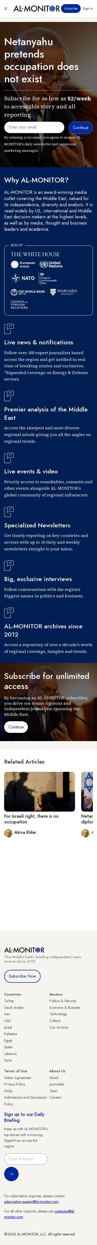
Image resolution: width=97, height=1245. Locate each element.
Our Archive (58, 1027)
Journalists (56, 1084)
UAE (7, 1020)
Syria (8, 1060)
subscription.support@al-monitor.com (31, 1201)
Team (53, 1090)
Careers (55, 1097)
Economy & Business (64, 1007)
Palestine (10, 1033)
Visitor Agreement (17, 1077)
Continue (16, 727)
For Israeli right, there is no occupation (31, 819)
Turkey (9, 1000)
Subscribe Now (22, 976)
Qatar (8, 1047)
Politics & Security (62, 1000)
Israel (8, 1027)
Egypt (8, 1040)
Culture (54, 1020)
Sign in (88, 8)
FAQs (8, 1090)
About (53, 1077)
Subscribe (71, 8)
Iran (7, 1014)
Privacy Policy (14, 1084)
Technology (58, 1014)
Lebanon (10, 1053)
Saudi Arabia (14, 1007)
